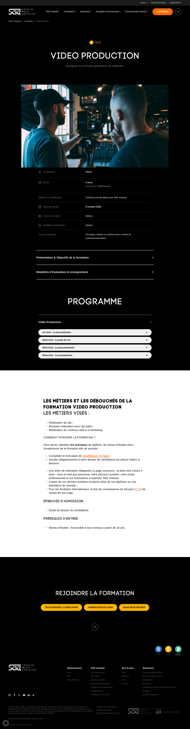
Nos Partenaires (97, 691)
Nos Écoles (95, 676)
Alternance (147, 684)
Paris (124, 672)
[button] (6, 723)
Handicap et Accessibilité (100, 684)
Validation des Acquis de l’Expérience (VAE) (159, 687)
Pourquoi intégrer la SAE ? (153, 672)
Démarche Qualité (97, 680)
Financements (148, 680)
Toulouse (125, 684)
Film (68, 676)
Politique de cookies (104, 710)
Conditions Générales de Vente (108, 713)
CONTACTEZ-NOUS (158, 3)
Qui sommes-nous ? (98, 672)
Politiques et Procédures (100, 695)
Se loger (146, 691)
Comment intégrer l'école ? (153, 676)
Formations (29, 21)
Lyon (123, 680)
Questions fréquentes (151, 695)
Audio (69, 672)
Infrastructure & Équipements (102, 687)
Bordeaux (125, 676)
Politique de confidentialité (107, 707)
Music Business (73, 680)
